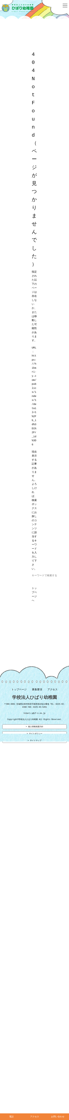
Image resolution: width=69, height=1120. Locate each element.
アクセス (52, 690)
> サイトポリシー (34, 735)
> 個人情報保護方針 (34, 728)
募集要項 (37, 690)
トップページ (19, 690)
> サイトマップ (34, 742)
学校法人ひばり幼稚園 (34, 698)
